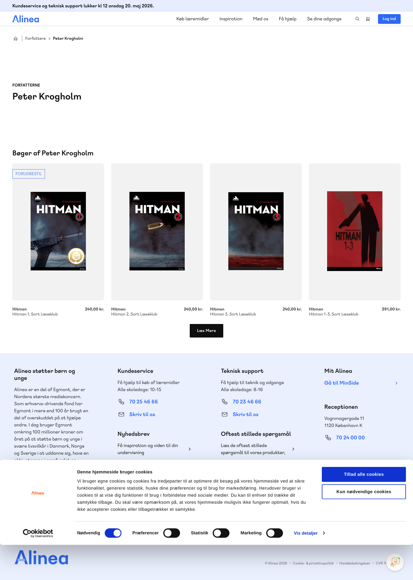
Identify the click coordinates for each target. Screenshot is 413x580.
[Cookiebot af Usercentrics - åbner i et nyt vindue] (38, 568)
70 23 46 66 (247, 401)
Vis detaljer (306, 568)
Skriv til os (142, 414)
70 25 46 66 (143, 401)
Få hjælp (288, 19)
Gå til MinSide (341, 383)
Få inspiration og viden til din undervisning (148, 449)
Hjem (15, 38)
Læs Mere (206, 330)
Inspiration (230, 19)
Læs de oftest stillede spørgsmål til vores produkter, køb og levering (253, 449)
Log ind (389, 18)
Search (357, 19)
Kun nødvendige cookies (364, 526)
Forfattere (35, 38)
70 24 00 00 (350, 437)
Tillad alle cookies (364, 509)
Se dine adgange (324, 19)
